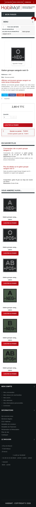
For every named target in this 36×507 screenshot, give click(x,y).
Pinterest (29, 95)
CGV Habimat (5, 421)
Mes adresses (7, 400)
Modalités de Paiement (8, 427)
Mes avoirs (6, 397)
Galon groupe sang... (10, 217)
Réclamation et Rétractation (10, 429)
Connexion (6, 405)
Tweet (5, 95)
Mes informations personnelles (13, 403)
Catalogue (4, 435)
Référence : (4, 74)
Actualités (8, 2)
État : (3, 77)
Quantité (5, 114)
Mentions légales (6, 419)
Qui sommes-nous (7, 416)
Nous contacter (18, 2)
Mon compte (6, 386)
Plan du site (5, 432)
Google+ (20, 95)
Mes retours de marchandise (12, 395)
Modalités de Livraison (8, 424)
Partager (12, 95)
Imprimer (7, 98)
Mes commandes (8, 392)
